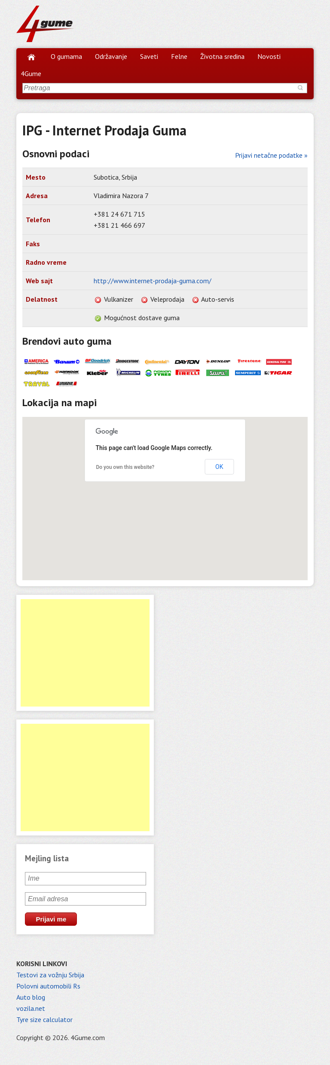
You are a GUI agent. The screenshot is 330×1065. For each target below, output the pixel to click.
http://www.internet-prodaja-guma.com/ (152, 280)
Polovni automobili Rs (48, 986)
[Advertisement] (85, 653)
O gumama (66, 56)
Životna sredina (222, 56)
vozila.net (30, 1008)
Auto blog (30, 997)
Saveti (149, 56)
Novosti (269, 56)
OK (219, 466)
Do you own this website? (125, 467)
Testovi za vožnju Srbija (50, 974)
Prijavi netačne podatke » (271, 155)
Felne (179, 56)
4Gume (31, 73)
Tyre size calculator (44, 1019)
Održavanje (111, 56)
